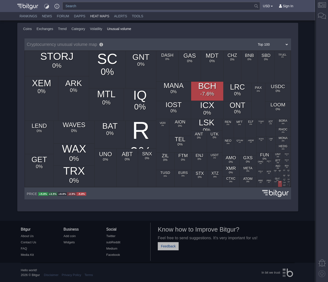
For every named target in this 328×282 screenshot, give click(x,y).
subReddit (113, 242)
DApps (79, 16)
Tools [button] (137, 16)
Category (78, 29)
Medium (111, 248)
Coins (27, 29)
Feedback (168, 246)
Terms (89, 275)
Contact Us (28, 242)
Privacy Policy (71, 275)
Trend (62, 29)
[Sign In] (286, 6)
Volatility (96, 29)
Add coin (70, 236)
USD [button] (268, 6)
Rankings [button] (28, 16)
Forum (63, 16)
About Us (27, 236)
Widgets (69, 242)
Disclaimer (51, 275)
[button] (28, 6)
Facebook (113, 255)
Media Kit (27, 255)
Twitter (110, 236)
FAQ (24, 248)
